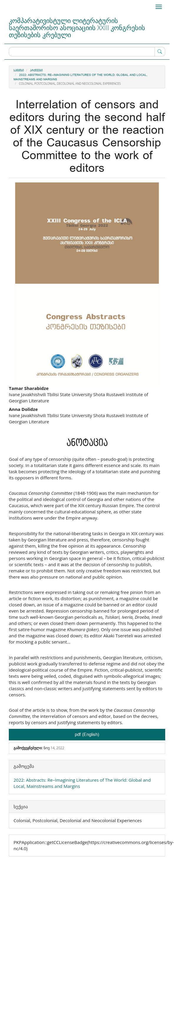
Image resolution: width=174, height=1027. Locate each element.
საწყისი (19, 70)
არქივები (36, 70)
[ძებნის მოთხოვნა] (87, 51)
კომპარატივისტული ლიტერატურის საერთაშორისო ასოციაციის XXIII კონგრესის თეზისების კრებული (77, 27)
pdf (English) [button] (87, 734)
